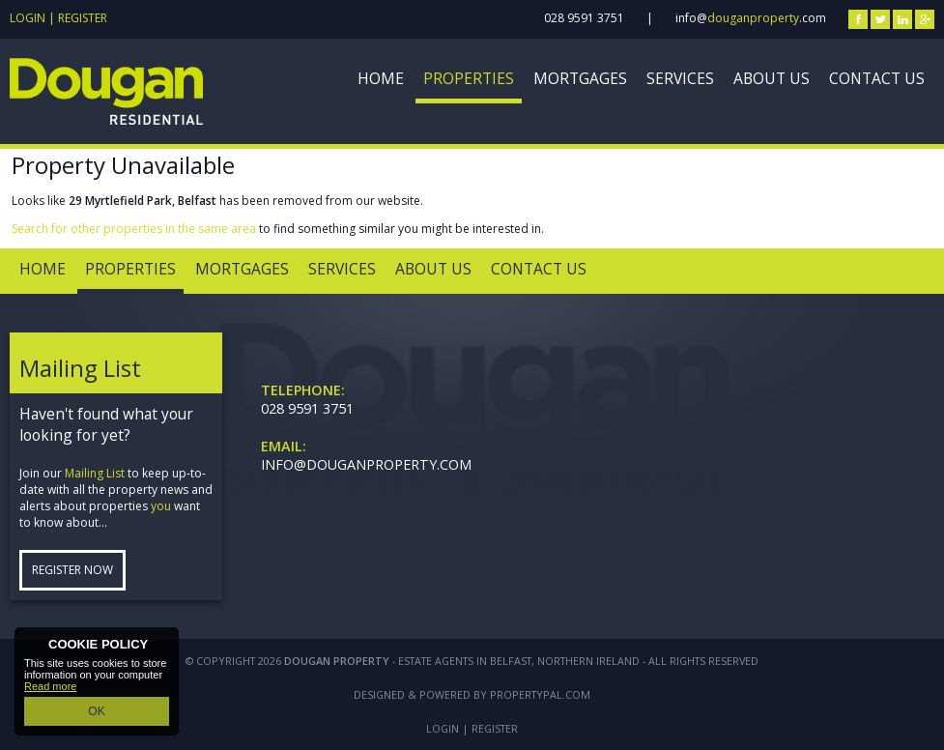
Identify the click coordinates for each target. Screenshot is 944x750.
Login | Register (58, 18)
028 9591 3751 (584, 18)
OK (96, 712)
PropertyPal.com (540, 694)
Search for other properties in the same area (134, 228)
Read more (50, 689)
